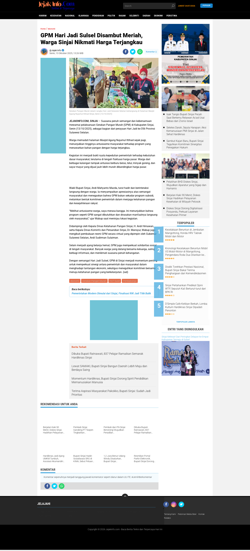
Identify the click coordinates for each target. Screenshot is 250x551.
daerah (146, 15)
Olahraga (83, 15)
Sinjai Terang (44, 516)
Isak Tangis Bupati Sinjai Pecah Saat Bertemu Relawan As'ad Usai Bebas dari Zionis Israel (185, 118)
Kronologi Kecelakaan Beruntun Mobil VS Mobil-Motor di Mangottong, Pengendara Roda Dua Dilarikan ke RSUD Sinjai (187, 249)
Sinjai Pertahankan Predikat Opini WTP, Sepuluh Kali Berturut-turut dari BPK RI (188, 281)
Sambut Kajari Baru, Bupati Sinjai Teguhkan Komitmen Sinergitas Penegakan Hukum (185, 144)
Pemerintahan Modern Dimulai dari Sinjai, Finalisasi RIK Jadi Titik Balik (111, 293)
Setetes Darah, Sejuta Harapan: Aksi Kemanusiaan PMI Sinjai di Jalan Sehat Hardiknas (186, 131)
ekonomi (158, 15)
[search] (149, 6)
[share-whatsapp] (140, 51)
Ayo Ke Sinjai (44, 512)
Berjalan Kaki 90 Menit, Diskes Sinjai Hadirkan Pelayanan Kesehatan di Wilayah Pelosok (183, 198)
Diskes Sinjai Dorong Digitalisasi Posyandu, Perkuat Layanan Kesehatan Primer (184, 212)
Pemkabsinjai (131, 281)
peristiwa (171, 15)
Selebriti (134, 15)
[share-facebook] (125, 51)
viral (70, 516)
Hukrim (43, 15)
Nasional (70, 15)
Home (43, 28)
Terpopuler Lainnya (185, 310)
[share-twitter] (133, 51)
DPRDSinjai (72, 512)
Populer (206, 6)
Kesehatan (55, 15)
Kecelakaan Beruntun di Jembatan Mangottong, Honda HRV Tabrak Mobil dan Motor (189, 233)
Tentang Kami (171, 515)
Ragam (122, 15)
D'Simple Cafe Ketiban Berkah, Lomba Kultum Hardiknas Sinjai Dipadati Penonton (189, 297)
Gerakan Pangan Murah (95, 281)
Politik (111, 15)
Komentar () (151, 52)
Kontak (207, 515)
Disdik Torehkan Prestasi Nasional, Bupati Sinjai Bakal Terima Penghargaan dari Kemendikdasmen (189, 265)
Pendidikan (98, 15)
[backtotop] (125, 497)
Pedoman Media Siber (190, 515)
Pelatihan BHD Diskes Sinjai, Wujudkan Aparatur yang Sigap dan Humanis (186, 185)
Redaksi (168, 519)
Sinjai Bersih (133, 512)
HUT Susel (116, 281)
